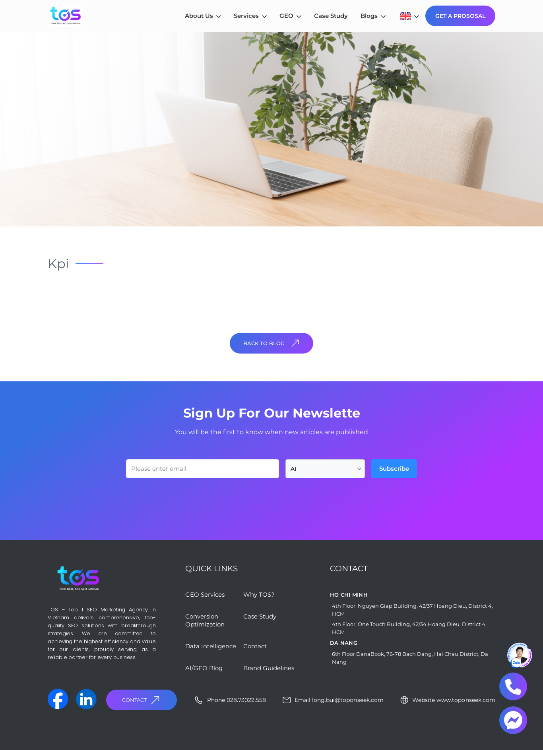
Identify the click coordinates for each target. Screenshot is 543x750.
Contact (141, 700)
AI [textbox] (293, 468)
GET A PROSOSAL (460, 15)
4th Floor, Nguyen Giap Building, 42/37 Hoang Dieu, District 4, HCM (412, 610)
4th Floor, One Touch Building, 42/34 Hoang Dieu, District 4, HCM (409, 628)
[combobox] (325, 468)
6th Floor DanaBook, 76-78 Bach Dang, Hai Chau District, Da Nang (410, 658)
